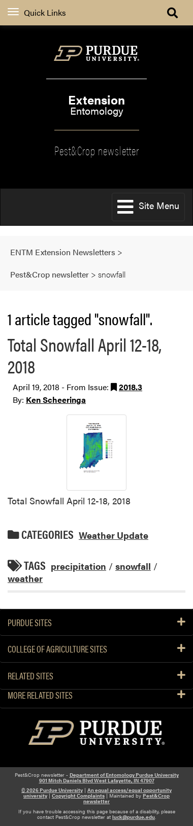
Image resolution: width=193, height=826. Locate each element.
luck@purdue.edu (133, 816)
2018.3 (130, 387)
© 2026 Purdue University (52, 790)
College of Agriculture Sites (96, 649)
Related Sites (96, 675)
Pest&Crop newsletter (96, 150)
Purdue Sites (96, 622)
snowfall (133, 566)
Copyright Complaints (78, 795)
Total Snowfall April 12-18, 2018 (85, 355)
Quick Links (37, 12)
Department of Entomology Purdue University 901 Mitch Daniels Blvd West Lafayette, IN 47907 (109, 777)
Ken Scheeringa (56, 399)
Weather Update (113, 535)
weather (25, 578)
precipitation (78, 566)
